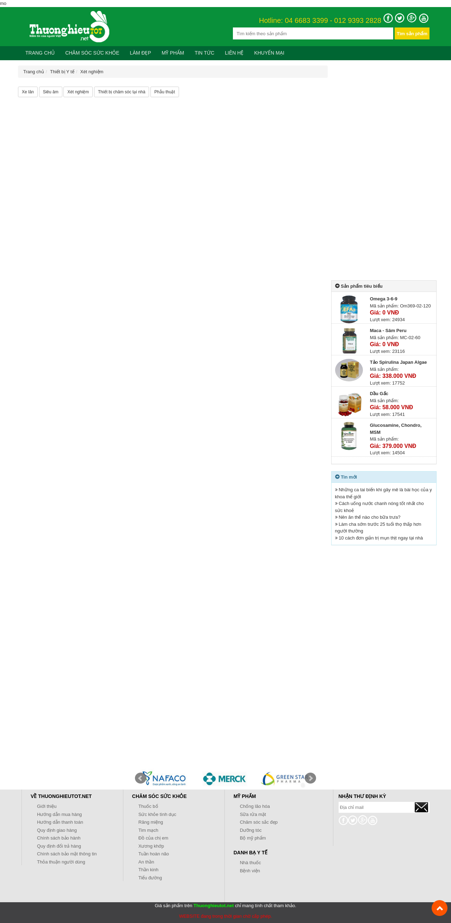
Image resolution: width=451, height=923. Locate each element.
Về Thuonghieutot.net (61, 796)
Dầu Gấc (379, 393)
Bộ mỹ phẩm (253, 838)
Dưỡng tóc (251, 830)
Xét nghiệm (92, 71)
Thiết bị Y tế (62, 71)
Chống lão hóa (255, 806)
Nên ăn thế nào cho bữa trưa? (369, 517)
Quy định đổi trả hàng (59, 846)
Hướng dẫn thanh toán (60, 822)
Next (310, 778)
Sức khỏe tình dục (157, 814)
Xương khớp (151, 846)
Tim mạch (148, 830)
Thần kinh (148, 869)
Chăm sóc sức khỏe (92, 53)
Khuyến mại (269, 53)
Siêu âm (50, 91)
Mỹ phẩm (173, 53)
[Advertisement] (384, 171)
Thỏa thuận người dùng (61, 862)
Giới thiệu (46, 806)
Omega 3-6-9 (383, 298)
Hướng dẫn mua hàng (59, 814)
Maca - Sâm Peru (388, 330)
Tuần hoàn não (153, 853)
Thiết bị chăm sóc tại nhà (121, 91)
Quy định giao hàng (57, 830)
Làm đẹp (140, 53)
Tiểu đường (150, 877)
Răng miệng (150, 822)
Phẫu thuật (164, 91)
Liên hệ (234, 53)
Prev (140, 778)
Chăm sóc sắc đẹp (259, 822)
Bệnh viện (250, 870)
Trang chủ (40, 53)
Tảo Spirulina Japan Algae (398, 362)
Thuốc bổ (148, 806)
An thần (146, 862)
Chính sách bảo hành (58, 838)
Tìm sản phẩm (412, 33)
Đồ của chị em (153, 838)
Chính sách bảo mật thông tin (67, 853)
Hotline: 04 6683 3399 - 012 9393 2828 (320, 20)
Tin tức (204, 53)
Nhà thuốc (250, 862)
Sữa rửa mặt (253, 814)
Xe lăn (28, 91)
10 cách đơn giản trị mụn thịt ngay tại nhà (381, 538)
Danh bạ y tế (251, 852)
